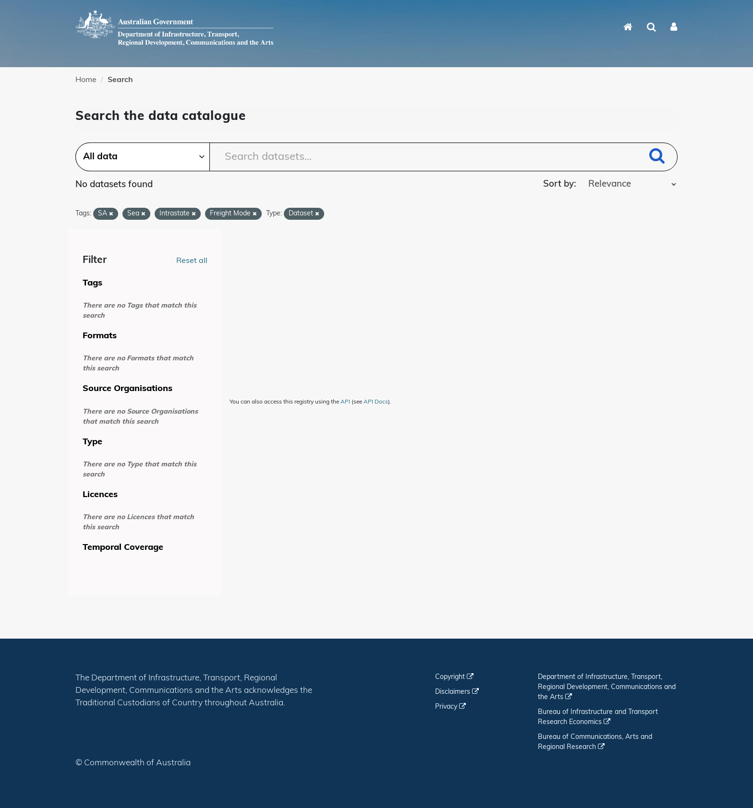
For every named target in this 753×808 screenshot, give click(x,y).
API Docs (376, 402)
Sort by (558, 184)
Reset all (191, 261)
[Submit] (657, 157)
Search (120, 80)
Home (86, 80)
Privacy (450, 707)
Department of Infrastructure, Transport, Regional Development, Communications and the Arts (607, 687)
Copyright (454, 677)
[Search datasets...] (376, 157)
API (345, 402)
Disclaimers (457, 692)
